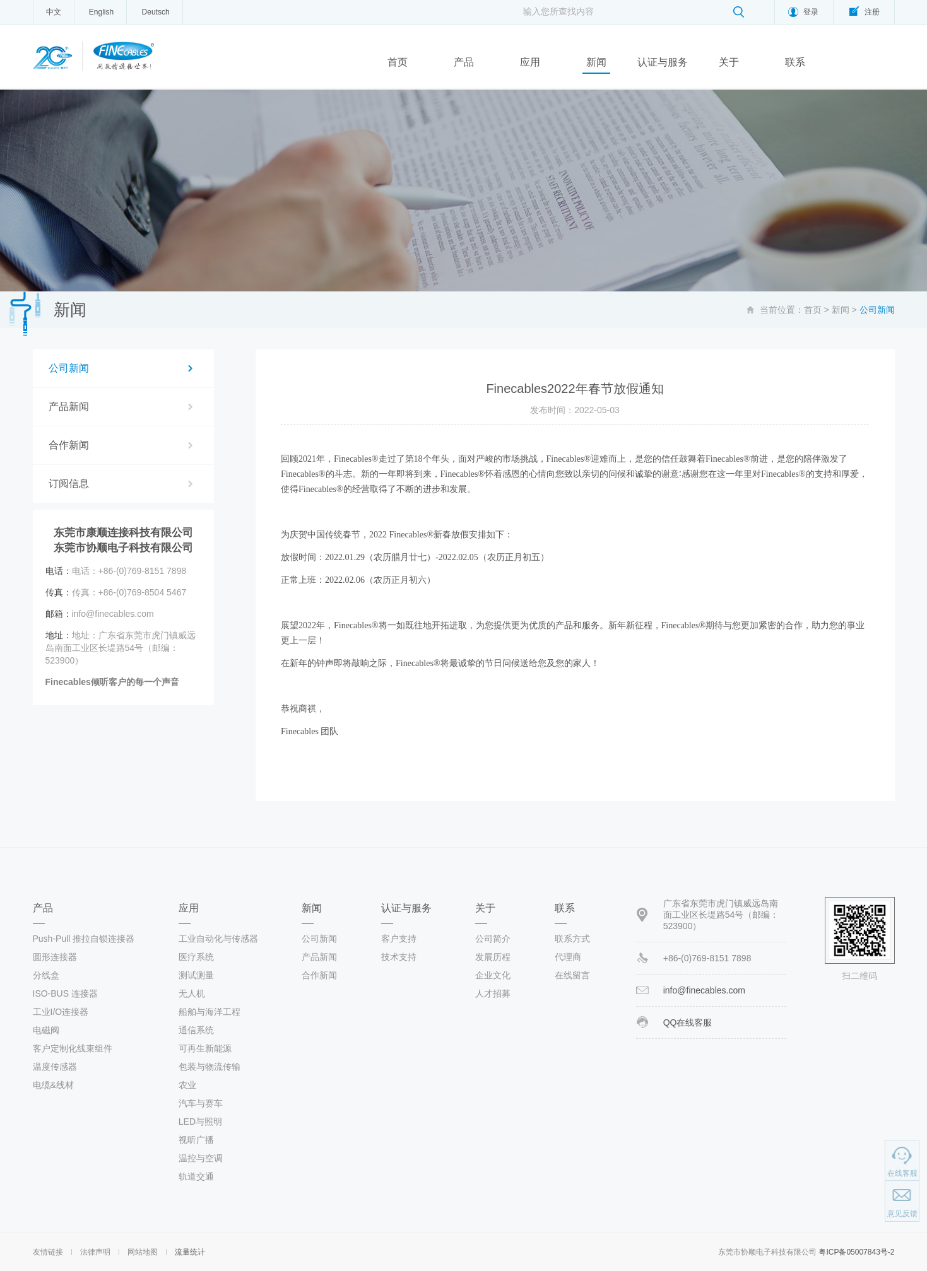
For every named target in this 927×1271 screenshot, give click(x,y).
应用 (530, 62)
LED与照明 (200, 1121)
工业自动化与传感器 (218, 939)
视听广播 (196, 1140)
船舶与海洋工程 (209, 1012)
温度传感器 (55, 1067)
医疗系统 (196, 957)
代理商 (568, 957)
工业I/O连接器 (61, 1012)
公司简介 (493, 939)
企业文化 (493, 975)
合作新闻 (69, 445)
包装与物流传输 (209, 1067)
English (101, 12)
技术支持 (398, 957)
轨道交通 (196, 1176)
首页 (397, 62)
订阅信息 (69, 483)
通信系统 (196, 1030)
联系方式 (572, 939)
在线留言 (572, 975)
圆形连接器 (55, 957)
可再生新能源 (205, 1048)
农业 (187, 1085)
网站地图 (142, 1252)
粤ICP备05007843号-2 (856, 1252)
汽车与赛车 (201, 1103)
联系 (795, 62)
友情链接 (48, 1252)
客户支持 (398, 939)
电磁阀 (46, 1030)
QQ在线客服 (687, 1022)
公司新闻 (69, 368)
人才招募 (493, 993)
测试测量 (196, 975)
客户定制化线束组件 (72, 1048)
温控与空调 (201, 1158)
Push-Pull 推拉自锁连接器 (84, 939)
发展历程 (493, 957)
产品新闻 (69, 406)
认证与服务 (662, 62)
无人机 (192, 993)
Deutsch (156, 12)
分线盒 (46, 975)
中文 (53, 12)
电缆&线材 (53, 1085)
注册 (872, 12)
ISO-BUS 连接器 (65, 993)
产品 (464, 62)
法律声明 (95, 1252)
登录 (810, 12)
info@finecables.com (704, 990)
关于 (729, 62)
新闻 (596, 62)
